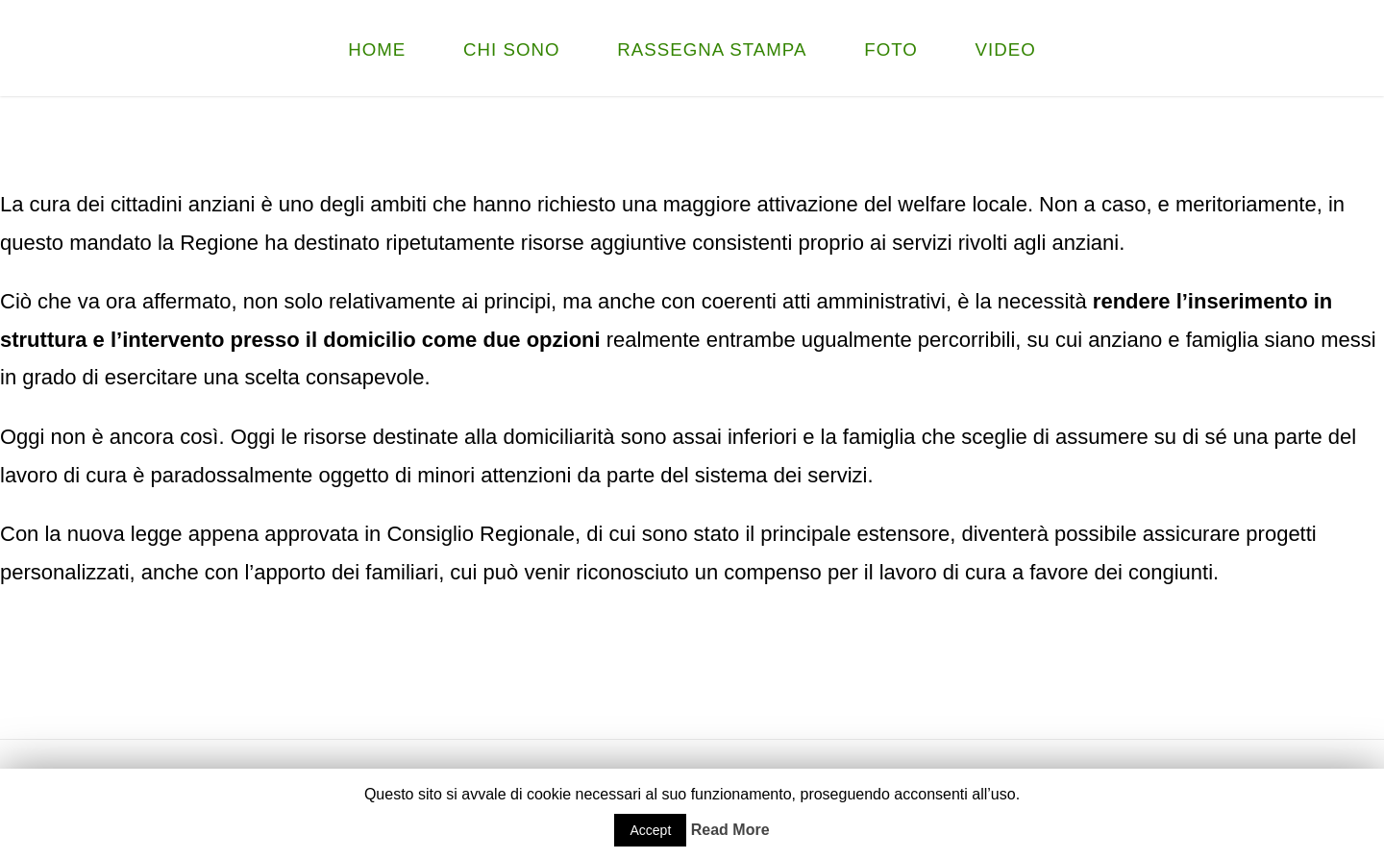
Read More (730, 830)
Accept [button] (650, 830)
